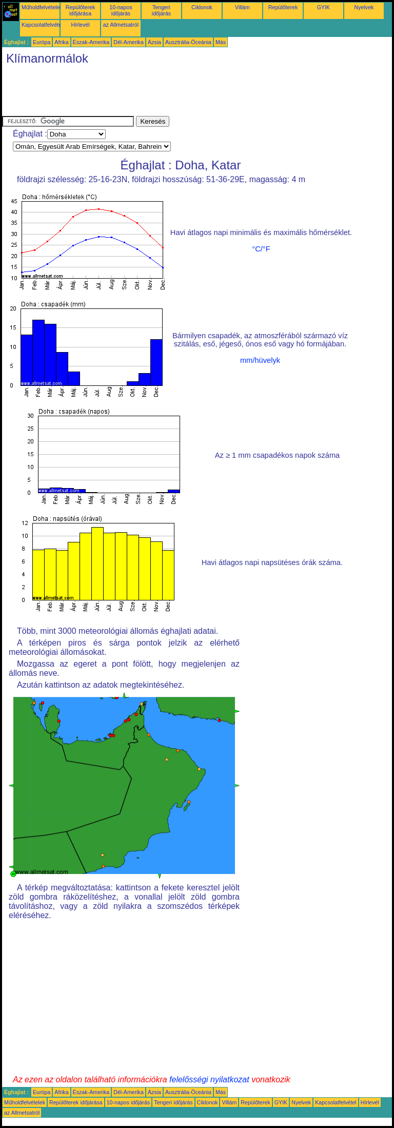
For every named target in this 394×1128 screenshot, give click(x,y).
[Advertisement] (189, 93)
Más (220, 42)
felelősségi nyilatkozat (209, 1079)
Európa (41, 42)
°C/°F (261, 249)
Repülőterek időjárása (80, 10)
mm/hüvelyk (260, 360)
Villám (242, 7)
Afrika (61, 42)
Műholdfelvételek (42, 7)
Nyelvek (364, 7)
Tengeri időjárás (161, 10)
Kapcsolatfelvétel (42, 25)
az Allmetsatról (121, 25)
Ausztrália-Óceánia (188, 42)
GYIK (323, 7)
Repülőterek (283, 7)
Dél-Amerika (128, 42)
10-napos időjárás (120, 10)
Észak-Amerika (91, 42)
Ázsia (154, 42)
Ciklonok (201, 7)
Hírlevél (80, 25)
